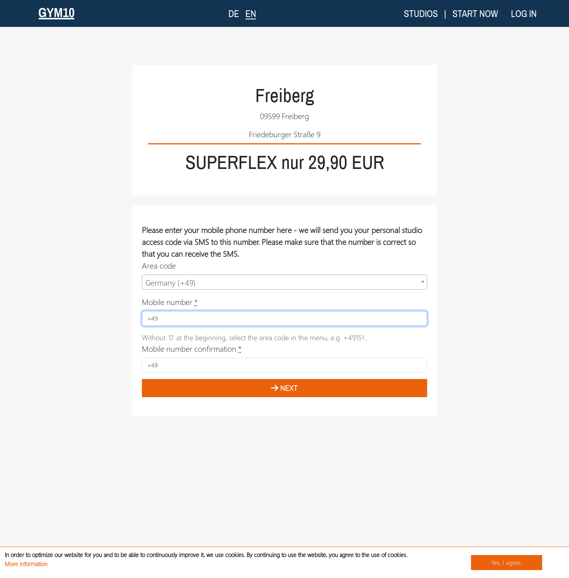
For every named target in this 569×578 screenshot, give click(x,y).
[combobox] (284, 282)
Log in (524, 13)
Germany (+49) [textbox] (170, 282)
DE (233, 13)
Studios (421, 13)
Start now (475, 13)
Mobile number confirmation (191, 348)
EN (250, 13)
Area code (159, 265)
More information (26, 564)
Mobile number (170, 301)
